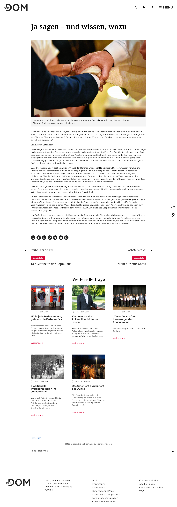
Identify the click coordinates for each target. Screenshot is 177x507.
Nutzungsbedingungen (105, 498)
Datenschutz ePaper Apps (106, 494)
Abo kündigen (147, 484)
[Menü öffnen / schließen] (166, 7)
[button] (33, 237)
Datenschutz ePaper (103, 491)
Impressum (98, 484)
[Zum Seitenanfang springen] (173, 452)
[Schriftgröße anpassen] (173, 207)
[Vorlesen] (173, 215)
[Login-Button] (152, 7)
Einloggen (36, 438)
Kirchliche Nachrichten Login (151, 489)
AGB (94, 480)
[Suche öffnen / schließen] (136, 7)
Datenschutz (99, 487)
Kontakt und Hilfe (149, 480)
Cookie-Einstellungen (104, 501)
